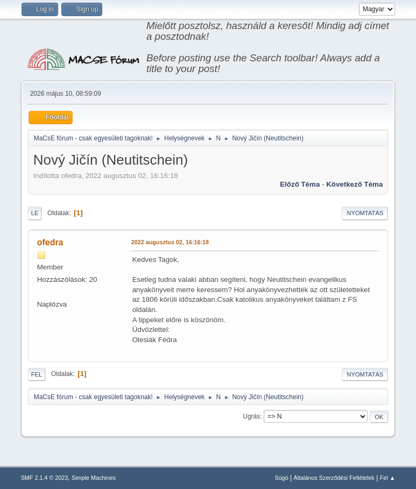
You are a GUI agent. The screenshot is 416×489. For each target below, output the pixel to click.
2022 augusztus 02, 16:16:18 (170, 242)
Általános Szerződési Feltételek (333, 477)
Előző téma (300, 184)
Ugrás (251, 416)
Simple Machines (94, 477)
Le (35, 213)
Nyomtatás (365, 213)
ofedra (50, 242)
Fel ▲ (388, 477)
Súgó (281, 477)
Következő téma (354, 184)
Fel (37, 374)
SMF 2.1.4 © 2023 (44, 477)
